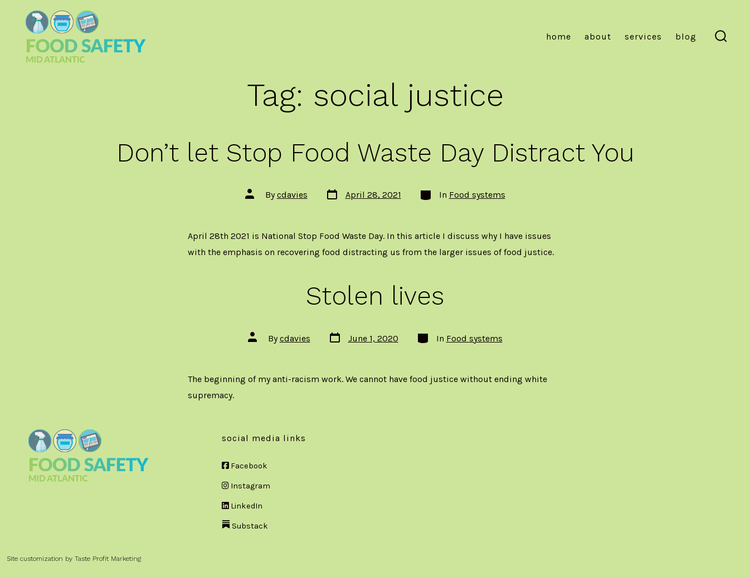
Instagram (246, 486)
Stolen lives (375, 296)
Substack (245, 526)
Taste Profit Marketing (108, 559)
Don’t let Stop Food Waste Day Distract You (375, 153)
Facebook (244, 466)
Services (643, 36)
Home (558, 36)
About (598, 36)
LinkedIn (242, 506)
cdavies (292, 194)
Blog (686, 36)
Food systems (477, 194)
